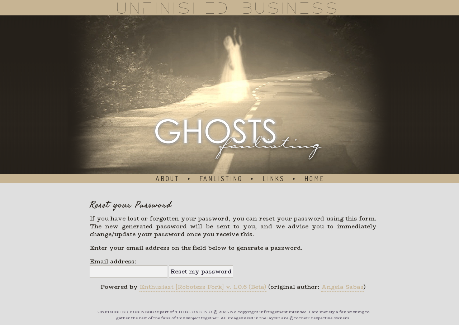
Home (314, 179)
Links (273, 179)
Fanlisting (221, 179)
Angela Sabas (342, 286)
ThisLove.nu (193, 312)
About (168, 179)
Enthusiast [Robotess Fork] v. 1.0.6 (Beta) (202, 286)
